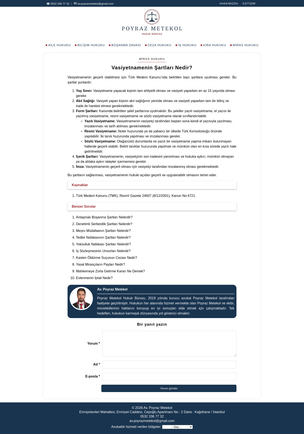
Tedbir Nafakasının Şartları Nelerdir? (103, 237)
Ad (96, 364)
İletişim (249, 3)
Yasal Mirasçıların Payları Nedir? (100, 264)
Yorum (93, 343)
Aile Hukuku (59, 45)
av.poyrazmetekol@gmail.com (95, 3)
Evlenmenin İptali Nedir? (94, 278)
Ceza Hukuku (159, 45)
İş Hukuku (187, 45)
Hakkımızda (229, 3)
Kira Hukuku (214, 45)
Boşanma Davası (126, 45)
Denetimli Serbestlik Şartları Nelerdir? (104, 224)
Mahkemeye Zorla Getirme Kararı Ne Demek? (110, 271)
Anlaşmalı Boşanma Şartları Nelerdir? (104, 217)
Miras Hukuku (245, 45)
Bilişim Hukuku (91, 45)
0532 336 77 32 (60, 3)
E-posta (92, 376)
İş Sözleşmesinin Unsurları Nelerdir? (103, 251)
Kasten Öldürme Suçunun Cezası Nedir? (106, 257)
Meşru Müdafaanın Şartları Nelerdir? (103, 230)
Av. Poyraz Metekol (158, 408)
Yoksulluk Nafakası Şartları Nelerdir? (103, 244)
